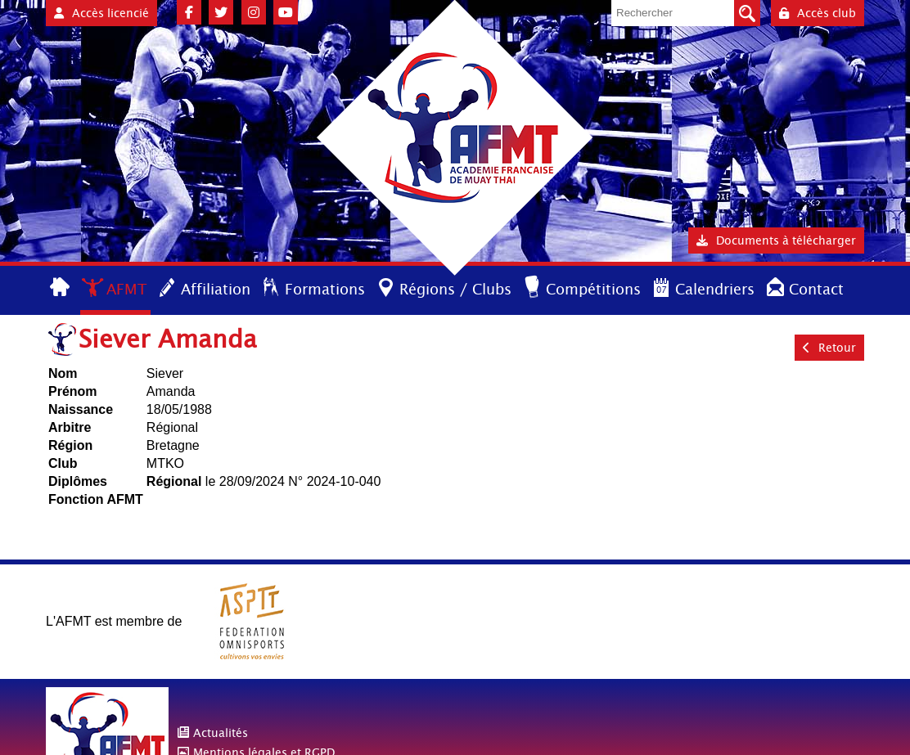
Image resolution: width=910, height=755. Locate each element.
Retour (829, 347)
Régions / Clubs (455, 289)
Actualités (220, 732)
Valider (747, 13)
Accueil (61, 288)
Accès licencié (101, 13)
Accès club (817, 13)
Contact (816, 289)
